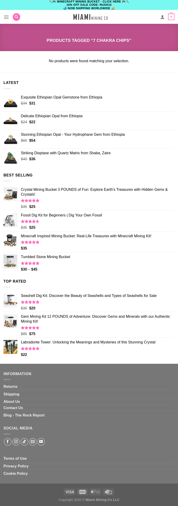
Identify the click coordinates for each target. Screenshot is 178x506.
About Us (11, 402)
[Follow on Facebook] (8, 442)
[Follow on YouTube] (41, 442)
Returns (10, 387)
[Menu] (6, 17)
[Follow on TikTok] (24, 442)
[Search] (16, 17)
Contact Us (13, 408)
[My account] (162, 17)
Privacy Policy (16, 466)
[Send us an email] (33, 442)
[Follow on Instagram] (16, 442)
